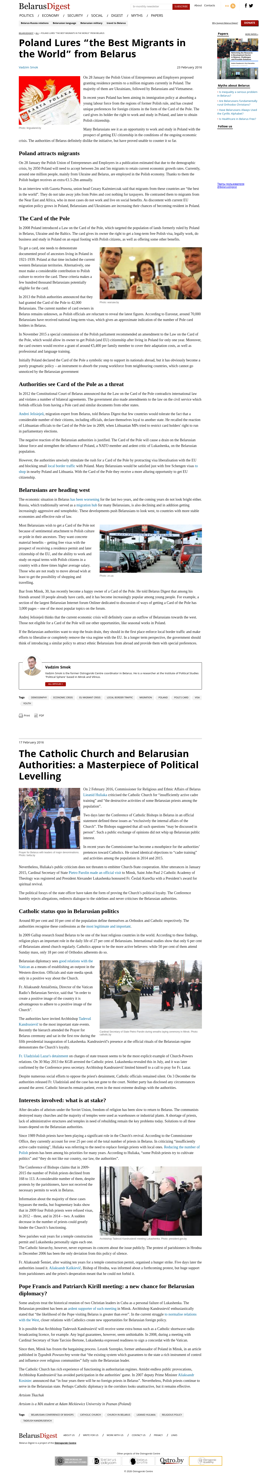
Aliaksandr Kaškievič (65, 1268)
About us (69, 1435)
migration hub (86, 505)
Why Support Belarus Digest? (225, 23)
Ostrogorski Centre (65, 1443)
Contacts (209, 6)
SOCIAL (97, 16)
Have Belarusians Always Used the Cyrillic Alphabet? (237, 112)
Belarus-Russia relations (34, 23)
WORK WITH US (115, 1435)
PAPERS (157, 16)
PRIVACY (158, 1435)
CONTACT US (138, 1435)
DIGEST (117, 16)
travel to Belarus (116, 23)
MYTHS (137, 16)
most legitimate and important (108, 926)
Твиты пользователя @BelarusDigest (230, 185)
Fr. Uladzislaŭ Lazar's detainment (43, 1056)
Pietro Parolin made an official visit (95, 873)
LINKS (174, 1435)
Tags (22, 698)
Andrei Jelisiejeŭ (31, 414)
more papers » (251, 35)
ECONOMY (50, 16)
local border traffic (61, 466)
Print (27, 715)
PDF (41, 715)
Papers (223, 34)
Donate (249, 23)
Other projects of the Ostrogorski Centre (138, 1454)
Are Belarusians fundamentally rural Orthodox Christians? (237, 103)
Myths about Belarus (234, 86)
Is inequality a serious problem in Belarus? (237, 94)
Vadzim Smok (28, 67)
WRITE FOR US (90, 1435)
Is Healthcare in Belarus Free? (237, 119)
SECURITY (75, 16)
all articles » (55, 684)
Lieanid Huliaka (95, 795)
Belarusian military (91, 23)
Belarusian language (64, 23)
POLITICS (26, 16)
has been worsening (84, 499)
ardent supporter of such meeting (92, 1309)
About (198, 6)
